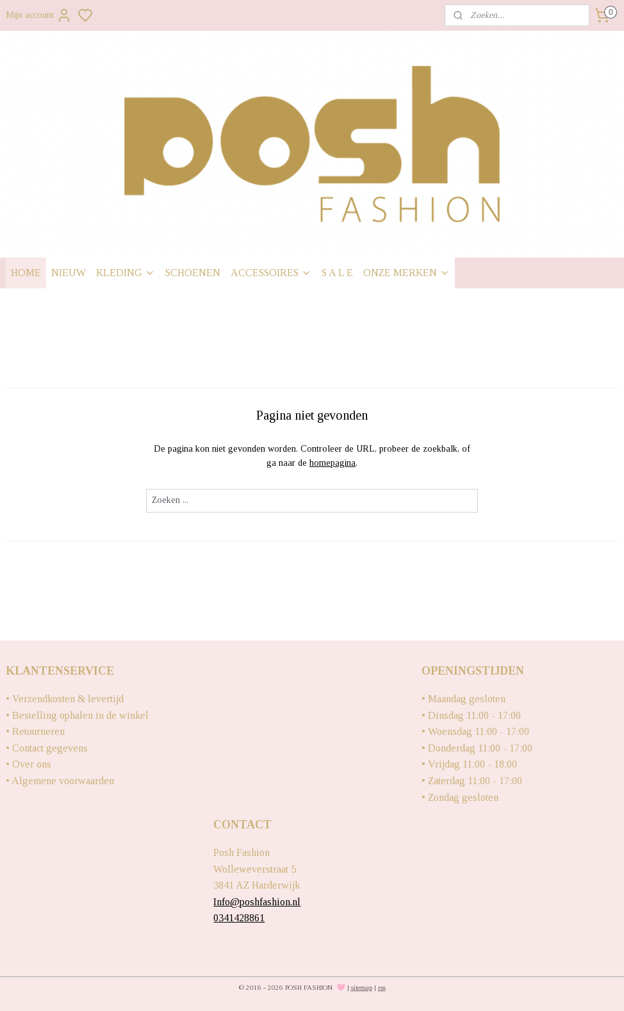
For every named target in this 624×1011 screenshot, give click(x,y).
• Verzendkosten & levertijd (65, 698)
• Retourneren (35, 731)
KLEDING (125, 272)
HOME (26, 272)
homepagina (332, 463)
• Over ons (28, 764)
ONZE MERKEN (406, 272)
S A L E (337, 272)
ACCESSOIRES (271, 272)
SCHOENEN (192, 272)
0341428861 (239, 917)
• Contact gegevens (47, 748)
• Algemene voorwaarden (60, 780)
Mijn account (39, 15)
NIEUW (68, 272)
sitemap (361, 987)
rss (382, 987)
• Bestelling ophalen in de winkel (77, 715)
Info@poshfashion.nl (256, 901)
